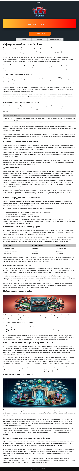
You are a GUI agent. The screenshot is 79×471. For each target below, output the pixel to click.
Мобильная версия (55, 39)
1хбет (12, 57)
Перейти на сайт (39, 34)
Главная (23, 39)
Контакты (39, 39)
